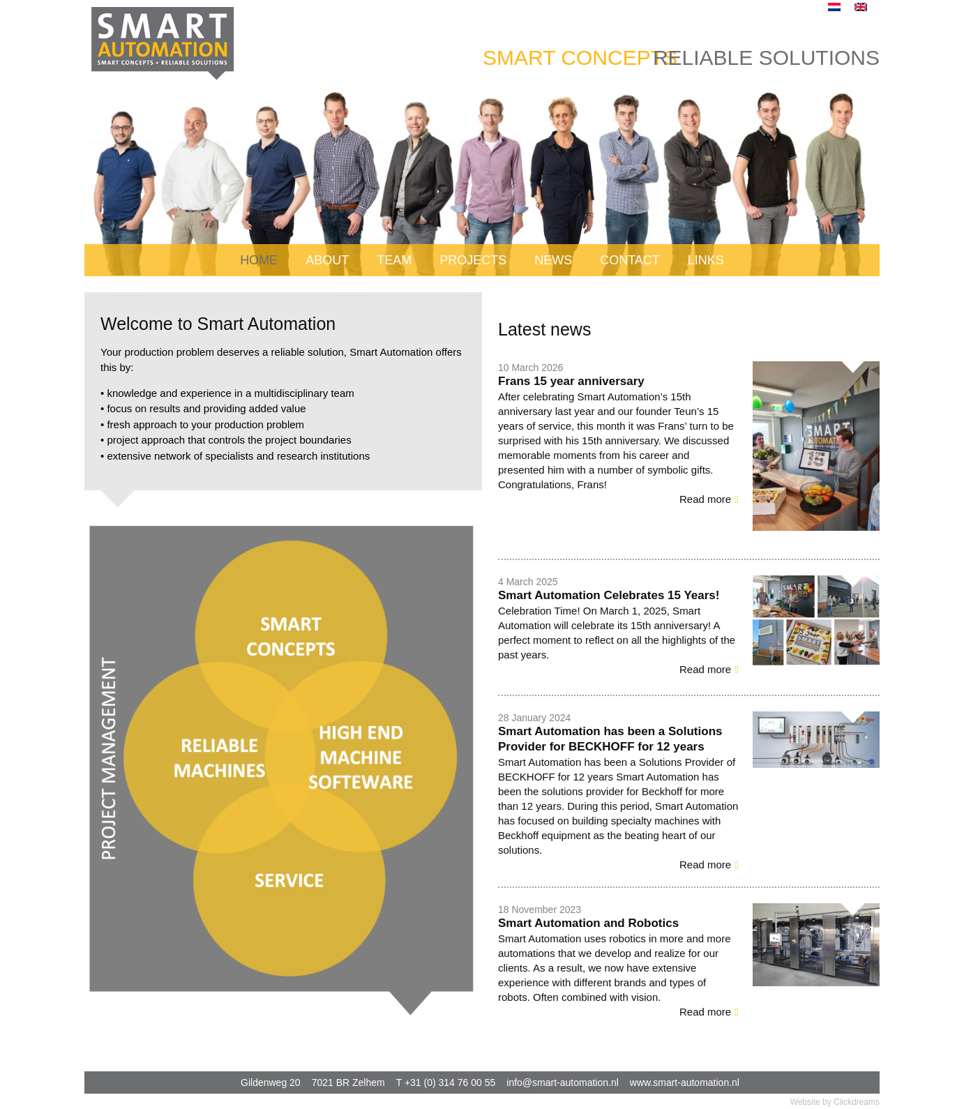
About (327, 260)
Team (394, 260)
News (553, 260)
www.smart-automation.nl (684, 1082)
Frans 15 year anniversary (571, 381)
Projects (472, 260)
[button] (709, 499)
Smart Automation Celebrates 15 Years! (608, 595)
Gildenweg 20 (271, 1082)
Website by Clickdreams (835, 1102)
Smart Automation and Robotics (588, 923)
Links (706, 260)
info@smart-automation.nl (562, 1082)
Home (259, 260)
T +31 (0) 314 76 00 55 (446, 1082)
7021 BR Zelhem (348, 1082)
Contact (630, 260)
